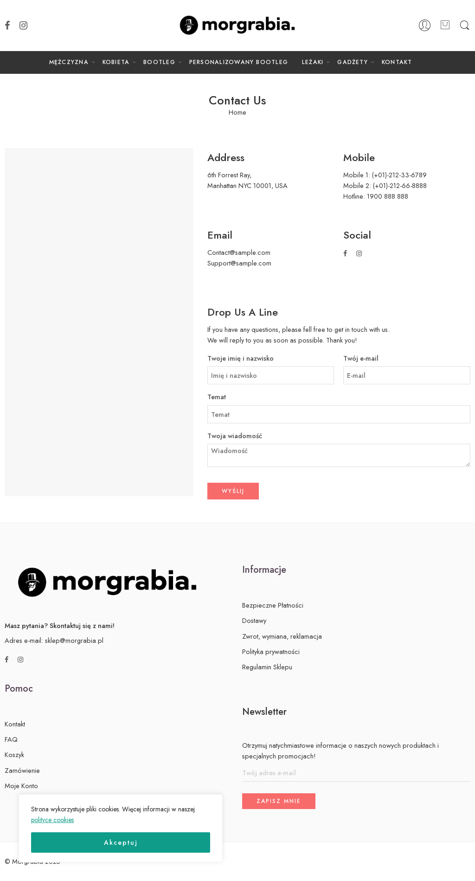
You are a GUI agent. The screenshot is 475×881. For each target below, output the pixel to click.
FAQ (11, 739)
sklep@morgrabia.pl (74, 640)
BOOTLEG (159, 62)
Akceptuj (121, 842)
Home (237, 112)
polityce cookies (52, 819)
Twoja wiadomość (338, 436)
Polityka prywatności (271, 651)
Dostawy (254, 620)
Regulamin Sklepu (267, 667)
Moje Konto (21, 785)
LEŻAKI (312, 62)
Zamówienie (22, 770)
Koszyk (14, 754)
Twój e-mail (406, 358)
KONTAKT (397, 62)
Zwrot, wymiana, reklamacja (282, 636)
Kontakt (15, 724)
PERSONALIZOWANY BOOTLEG (238, 62)
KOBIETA (116, 62)
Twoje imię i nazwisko (270, 358)
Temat (338, 397)
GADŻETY (352, 62)
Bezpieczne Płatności (272, 605)
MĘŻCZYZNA (69, 62)
